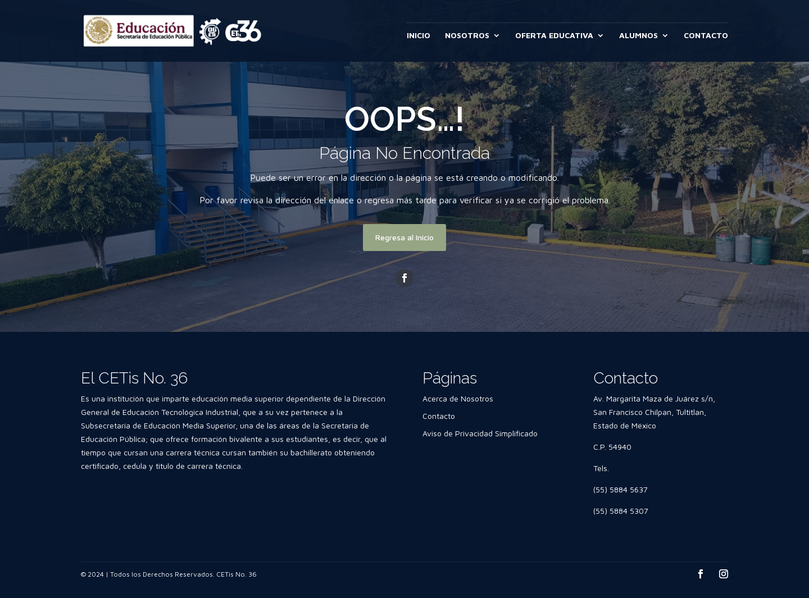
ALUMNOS (638, 35)
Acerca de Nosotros (457, 398)
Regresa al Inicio (404, 237)
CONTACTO (706, 35)
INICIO (418, 35)
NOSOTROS (467, 35)
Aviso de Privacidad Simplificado (480, 433)
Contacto (438, 416)
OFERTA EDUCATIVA (554, 35)
